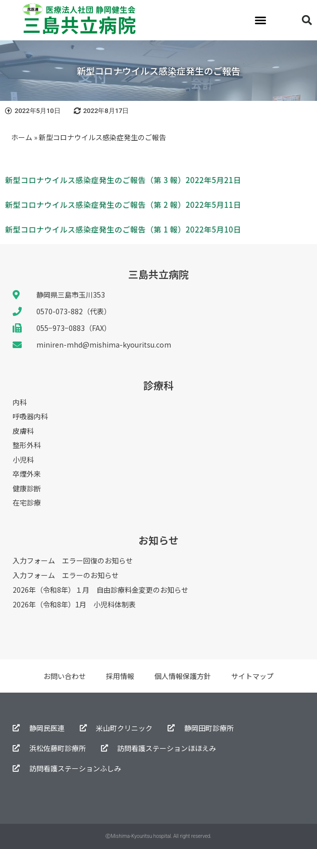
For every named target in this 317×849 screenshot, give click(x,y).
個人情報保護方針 (182, 676)
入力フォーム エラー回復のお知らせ (73, 560)
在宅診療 (27, 503)
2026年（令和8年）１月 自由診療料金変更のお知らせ (100, 590)
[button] (260, 20)
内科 (20, 403)
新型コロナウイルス (40, 180)
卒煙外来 (27, 474)
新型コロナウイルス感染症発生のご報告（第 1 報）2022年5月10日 (123, 229)
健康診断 (27, 489)
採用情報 (120, 676)
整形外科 (27, 445)
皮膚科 (23, 431)
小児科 (23, 460)
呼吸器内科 (30, 417)
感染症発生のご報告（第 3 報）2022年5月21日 (158, 180)
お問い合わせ (64, 676)
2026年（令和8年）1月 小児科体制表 (74, 604)
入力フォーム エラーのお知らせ (66, 575)
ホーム (21, 137)
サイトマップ (252, 676)
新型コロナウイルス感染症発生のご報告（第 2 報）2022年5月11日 (123, 204)
